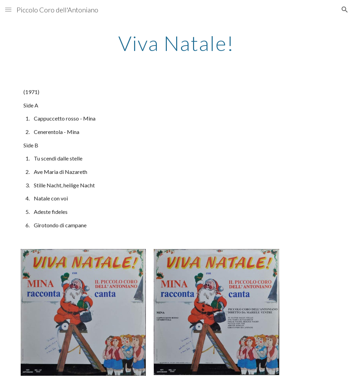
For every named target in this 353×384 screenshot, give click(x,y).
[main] (176, 43)
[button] (8, 9)
